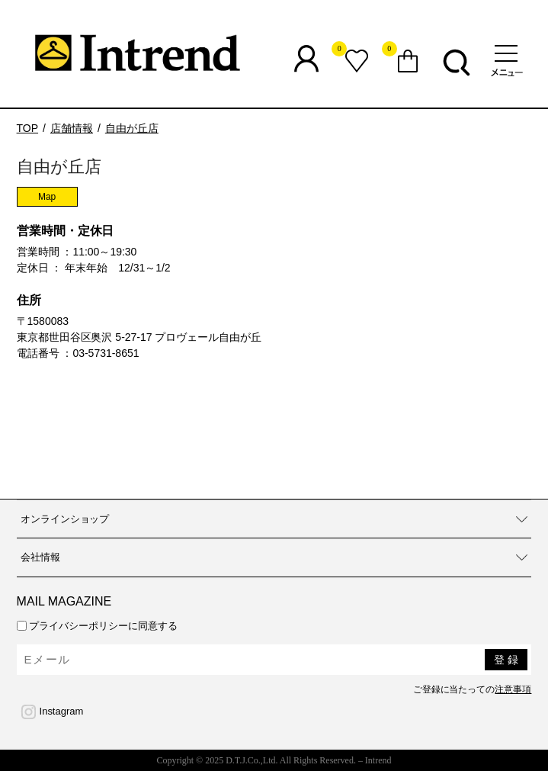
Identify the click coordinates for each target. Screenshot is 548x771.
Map (47, 196)
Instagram (62, 711)
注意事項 (513, 689)
